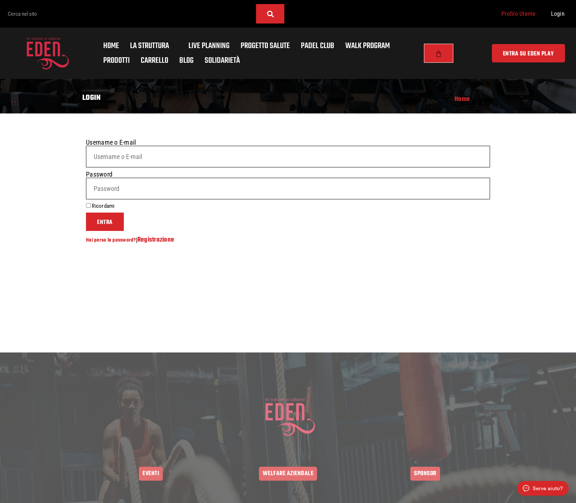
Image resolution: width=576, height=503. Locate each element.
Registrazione (155, 240)
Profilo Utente (518, 13)
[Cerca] (270, 13)
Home (111, 46)
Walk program (367, 46)
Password (99, 174)
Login (558, 13)
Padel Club (317, 46)
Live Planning (209, 46)
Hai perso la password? (111, 240)
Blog (186, 60)
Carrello (154, 60)
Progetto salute (265, 46)
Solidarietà (222, 60)
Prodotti (116, 60)
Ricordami (100, 206)
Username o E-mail (111, 142)
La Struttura (152, 46)
